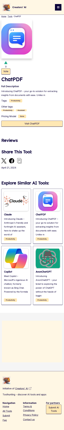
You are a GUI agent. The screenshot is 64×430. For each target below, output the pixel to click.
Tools (10, 16)
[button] (58, 7)
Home (3, 16)
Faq (5, 420)
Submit (6, 415)
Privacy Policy (30, 415)
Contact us (29, 419)
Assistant (21, 110)
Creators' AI (21, 388)
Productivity (15, 101)
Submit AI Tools (54, 409)
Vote (5, 71)
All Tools (7, 411)
